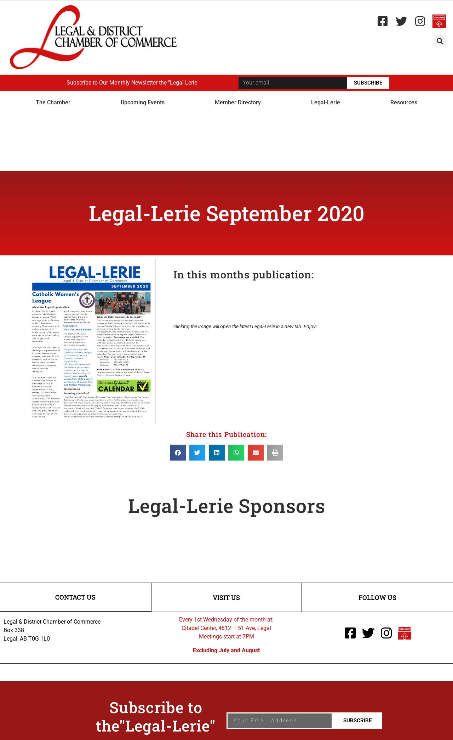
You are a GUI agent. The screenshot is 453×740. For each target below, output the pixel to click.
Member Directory (238, 102)
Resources (403, 102)
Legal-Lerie (325, 102)
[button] (440, 41)
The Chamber (53, 102)
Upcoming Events (143, 102)
